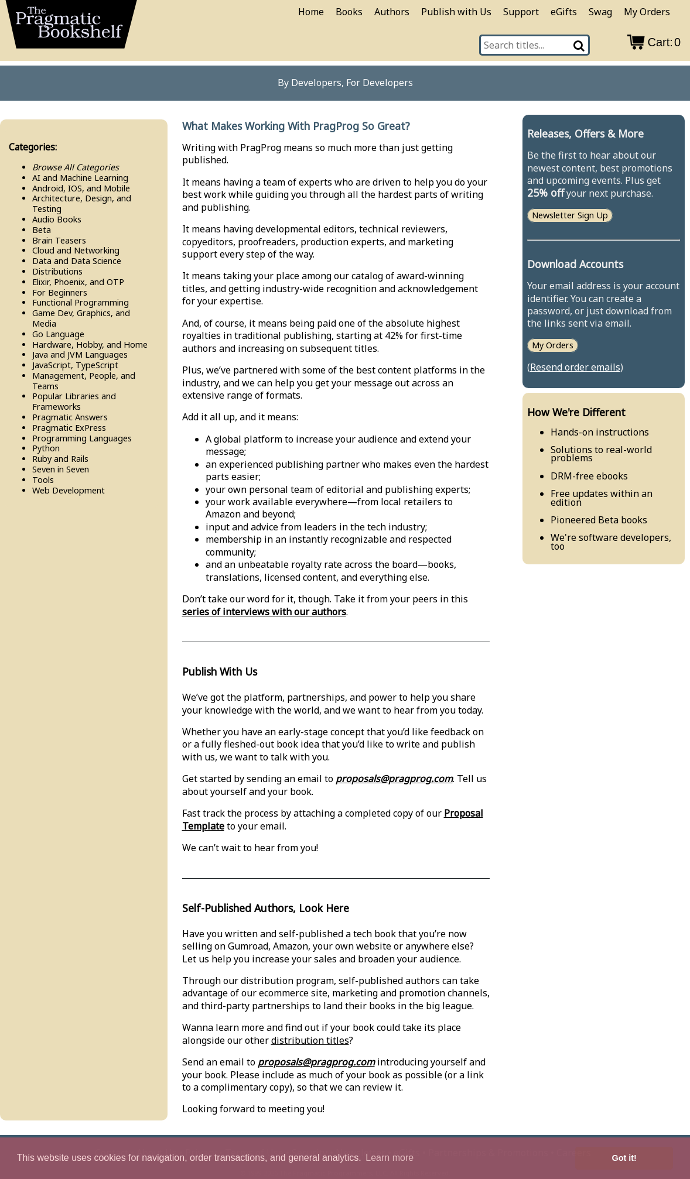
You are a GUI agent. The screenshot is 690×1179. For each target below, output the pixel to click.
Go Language (58, 334)
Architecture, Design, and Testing (81, 203)
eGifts (564, 11)
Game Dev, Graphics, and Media (81, 318)
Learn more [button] (390, 1158)
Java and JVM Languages (80, 354)
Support (521, 11)
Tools (43, 479)
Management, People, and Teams (83, 381)
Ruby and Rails (60, 458)
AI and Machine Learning (80, 177)
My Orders (647, 11)
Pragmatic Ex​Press (69, 427)
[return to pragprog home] (71, 28)
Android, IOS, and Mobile (81, 188)
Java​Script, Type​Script (75, 365)
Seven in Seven (60, 469)
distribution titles (310, 1040)
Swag (600, 11)
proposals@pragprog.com (394, 778)
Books (349, 11)
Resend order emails (575, 367)
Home (311, 11)
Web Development (68, 490)
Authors (391, 11)
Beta (41, 229)
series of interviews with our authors (264, 611)
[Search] (580, 45)
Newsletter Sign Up (570, 215)
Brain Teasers (59, 240)
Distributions (57, 271)
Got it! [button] (624, 1158)
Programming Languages (82, 438)
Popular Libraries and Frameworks (74, 401)
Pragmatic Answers (70, 417)
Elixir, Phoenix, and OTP (78, 281)
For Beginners (59, 292)
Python (46, 448)
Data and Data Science (76, 260)
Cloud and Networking (75, 250)
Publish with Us (456, 11)
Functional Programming (80, 302)
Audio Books (56, 219)
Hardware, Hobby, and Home (90, 344)
